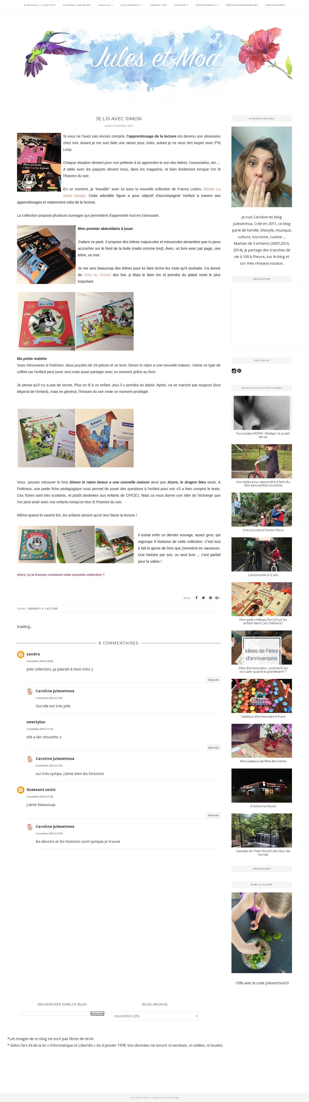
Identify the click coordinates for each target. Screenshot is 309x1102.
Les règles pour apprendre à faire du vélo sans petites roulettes (263, 483)
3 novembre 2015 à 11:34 (40, 738)
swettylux (36, 731)
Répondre (213, 689)
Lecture (51, 618)
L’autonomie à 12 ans (263, 575)
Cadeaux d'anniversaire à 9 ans (263, 716)
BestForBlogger (171, 1097)
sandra (33, 663)
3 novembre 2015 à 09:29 (40, 670)
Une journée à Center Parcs (263, 530)
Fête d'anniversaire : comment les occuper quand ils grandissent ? (263, 669)
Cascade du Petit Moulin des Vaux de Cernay (263, 852)
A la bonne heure (263, 806)
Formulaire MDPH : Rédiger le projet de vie (263, 435)
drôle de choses (98, 281)
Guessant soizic (41, 799)
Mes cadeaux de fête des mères (263, 761)
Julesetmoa (145, 1097)
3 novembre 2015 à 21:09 (49, 707)
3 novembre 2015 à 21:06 (40, 806)
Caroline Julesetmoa (55, 700)
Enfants (34, 618)
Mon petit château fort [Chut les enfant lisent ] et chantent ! (263, 621)
